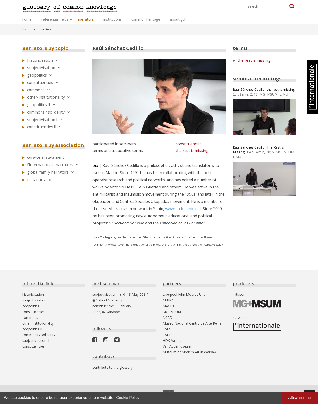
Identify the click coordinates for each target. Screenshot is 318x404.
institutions (112, 19)
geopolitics (39, 75)
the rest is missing (192, 150)
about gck (178, 19)
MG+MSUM (172, 311)
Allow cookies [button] (299, 398)
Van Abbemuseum (177, 346)
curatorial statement (45, 157)
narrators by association (53, 145)
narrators (86, 19)
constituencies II (44, 126)
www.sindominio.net (183, 208)
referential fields (55, 19)
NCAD (167, 317)
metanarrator (39, 179)
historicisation (42, 60)
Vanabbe (113, 311)
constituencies (42, 82)
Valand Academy (109, 300)
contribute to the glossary (112, 367)
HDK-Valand (172, 340)
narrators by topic (45, 48)
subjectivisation (43, 67)
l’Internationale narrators (52, 164)
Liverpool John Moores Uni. (184, 294)
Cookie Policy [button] (127, 398)
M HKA (168, 300)
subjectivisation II (45, 119)
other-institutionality (48, 97)
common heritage (145, 19)
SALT (167, 334)
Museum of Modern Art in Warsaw (189, 352)
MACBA (169, 306)
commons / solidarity (48, 112)
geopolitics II (41, 104)
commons (38, 89)
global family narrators (50, 172)
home (27, 19)
